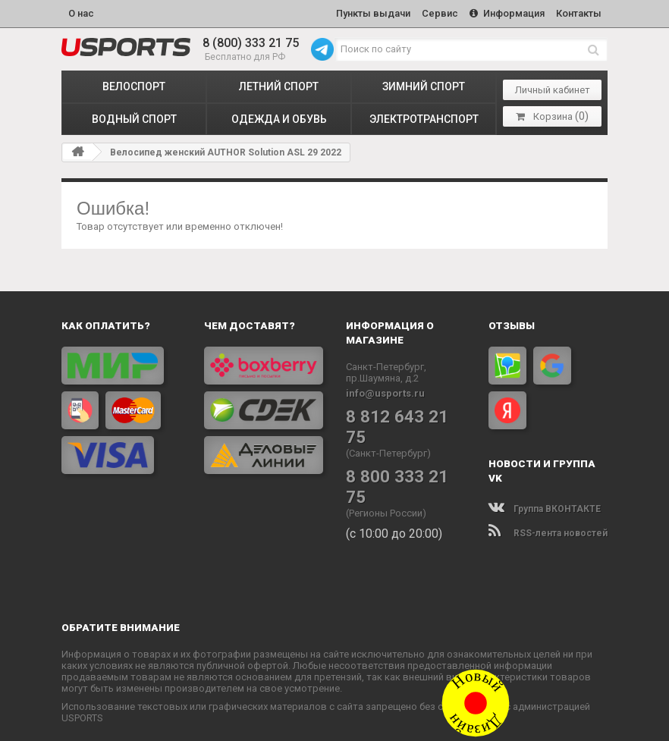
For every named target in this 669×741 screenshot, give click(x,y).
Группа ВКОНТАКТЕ (544, 506)
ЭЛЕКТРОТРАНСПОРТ (424, 117)
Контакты (578, 12)
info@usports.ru (385, 391)
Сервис (434, 12)
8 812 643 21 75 (403, 414)
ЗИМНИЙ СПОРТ (423, 84)
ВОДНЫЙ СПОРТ (134, 117)
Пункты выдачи (365, 12)
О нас (81, 12)
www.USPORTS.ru (264, 719)
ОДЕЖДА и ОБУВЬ (279, 117)
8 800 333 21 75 (403, 453)
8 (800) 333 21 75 (251, 41)
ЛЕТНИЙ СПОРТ (279, 84)
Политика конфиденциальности (404, 719)
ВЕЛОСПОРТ (133, 84)
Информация (504, 12)
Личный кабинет (552, 87)
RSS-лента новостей (548, 531)
